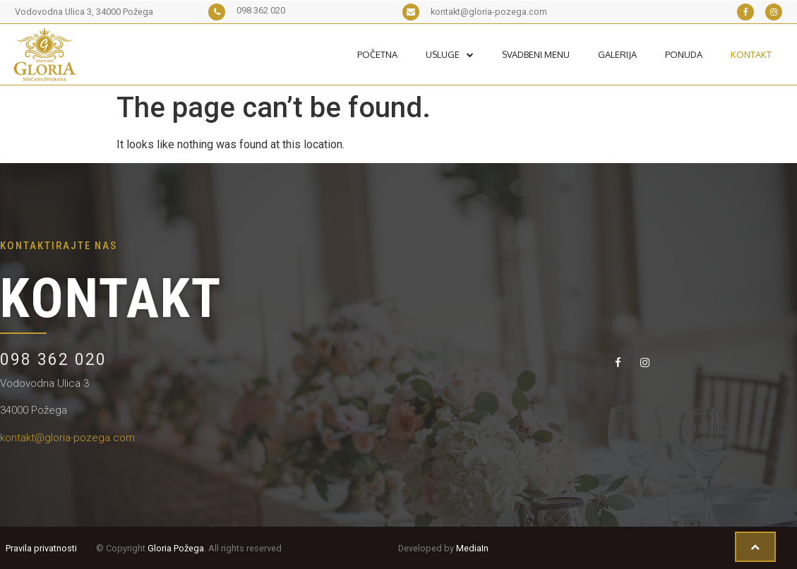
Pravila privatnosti (41, 548)
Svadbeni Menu (536, 54)
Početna (377, 54)
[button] (755, 547)
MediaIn (472, 548)
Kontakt (751, 54)
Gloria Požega (176, 548)
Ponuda (683, 54)
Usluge (450, 54)
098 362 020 (53, 359)
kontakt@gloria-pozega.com (67, 437)
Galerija (617, 54)
